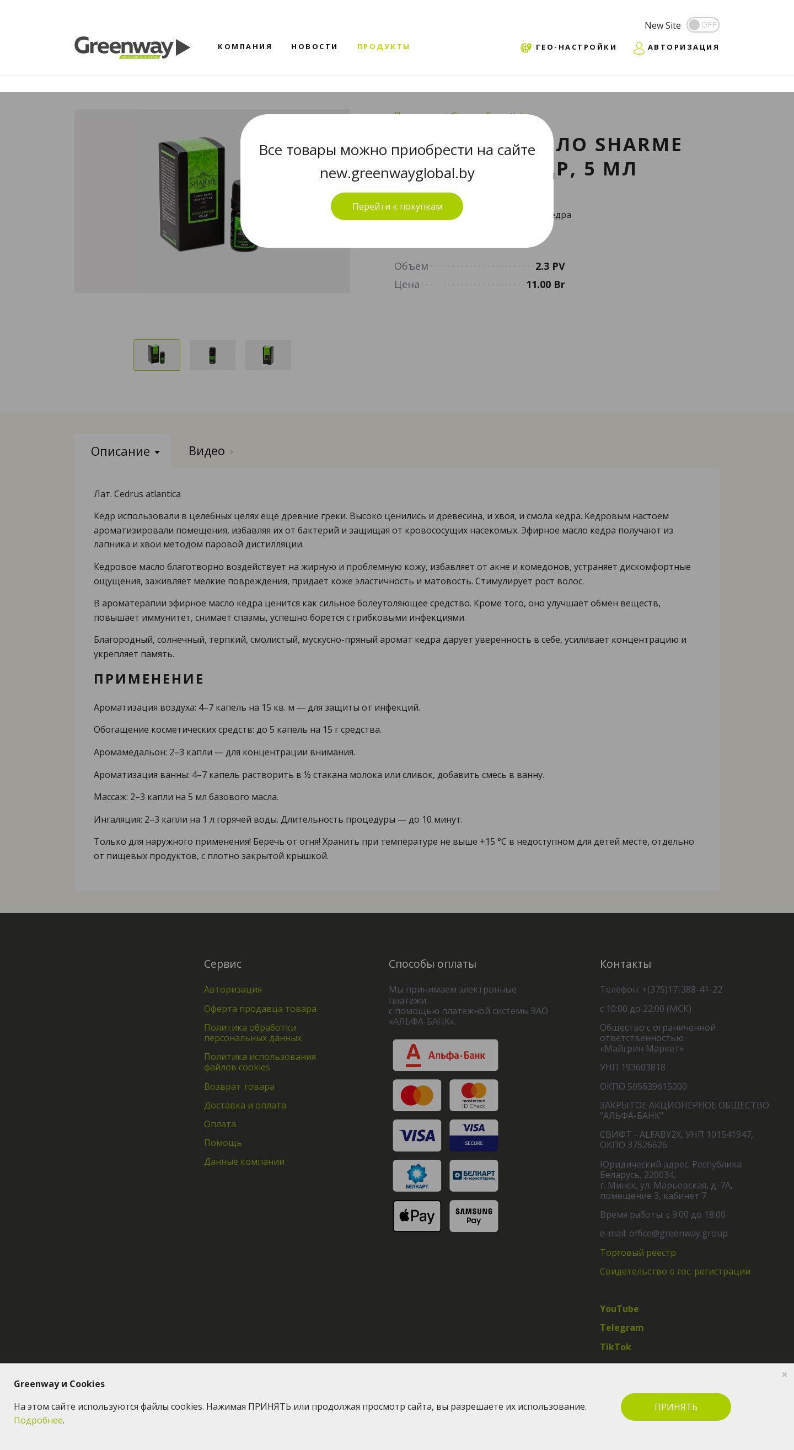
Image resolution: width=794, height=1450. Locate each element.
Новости (315, 46)
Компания (245, 46)
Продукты (384, 46)
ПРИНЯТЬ (676, 1407)
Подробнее (38, 1420)
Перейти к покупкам (397, 206)
